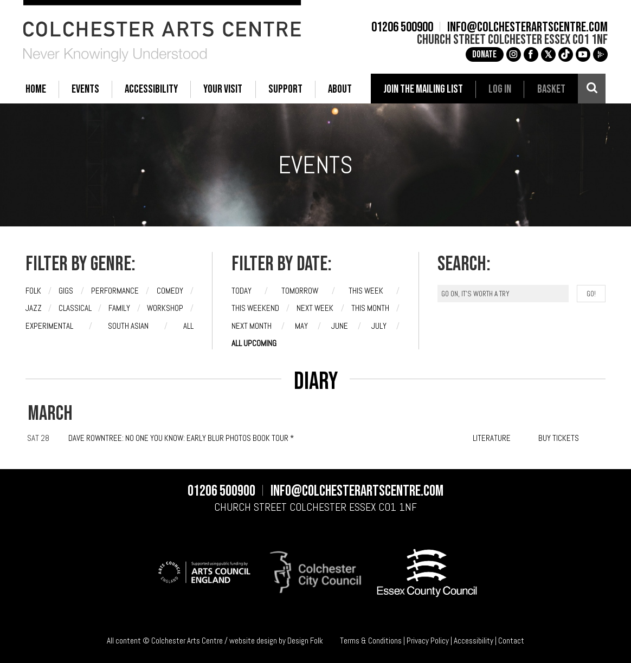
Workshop (165, 308)
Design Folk (305, 640)
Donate (483, 54)
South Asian (128, 326)
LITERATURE (492, 438)
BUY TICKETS (558, 438)
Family (119, 308)
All (188, 326)
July (379, 326)
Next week (315, 308)
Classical (75, 308)
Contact (511, 640)
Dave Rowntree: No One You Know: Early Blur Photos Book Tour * (181, 438)
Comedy (170, 290)
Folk (33, 290)
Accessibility (473, 640)
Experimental (49, 326)
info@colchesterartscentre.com (525, 27)
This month (370, 308)
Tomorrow (299, 290)
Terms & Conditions (371, 640)
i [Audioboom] (598, 54)
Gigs (66, 290)
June (339, 326)
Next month (251, 326)
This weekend (255, 308)
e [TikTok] (564, 54)
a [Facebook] (529, 54)
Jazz (33, 308)
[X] (546, 54)
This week (366, 290)
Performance (115, 290)
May (301, 326)
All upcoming (253, 343)
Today (241, 290)
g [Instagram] (512, 54)
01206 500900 (401, 27)
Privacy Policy (428, 640)
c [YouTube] (581, 54)
